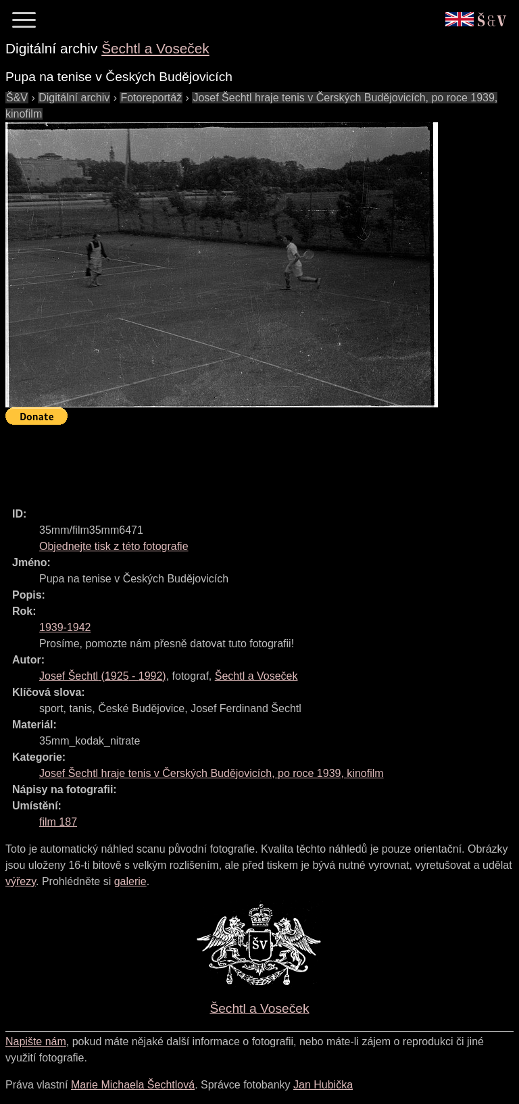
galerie (130, 881)
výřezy (20, 881)
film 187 (58, 822)
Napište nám (35, 1041)
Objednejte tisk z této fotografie (114, 546)
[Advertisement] (251, 460)
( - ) (102, 676)
